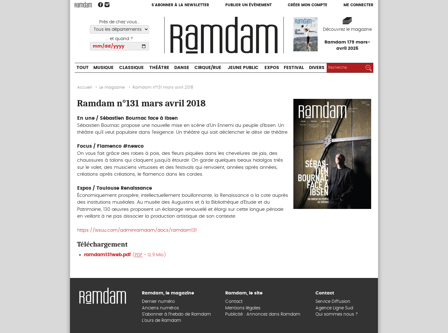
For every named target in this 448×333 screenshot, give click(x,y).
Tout (83, 68)
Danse (181, 68)
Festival (294, 68)
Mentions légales (242, 308)
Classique (131, 68)
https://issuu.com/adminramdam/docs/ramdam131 (137, 230)
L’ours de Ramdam (161, 320)
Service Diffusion (332, 301)
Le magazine (112, 88)
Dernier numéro (158, 301)
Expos (271, 68)
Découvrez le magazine (347, 29)
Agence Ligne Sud (334, 308)
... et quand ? (119, 39)
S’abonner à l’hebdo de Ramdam (176, 314)
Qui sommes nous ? (336, 314)
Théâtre (159, 68)
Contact (234, 301)
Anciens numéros (160, 308)
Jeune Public (243, 68)
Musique (103, 68)
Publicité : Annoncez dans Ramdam (262, 314)
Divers (316, 68)
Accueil (84, 88)
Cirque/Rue (207, 68)
